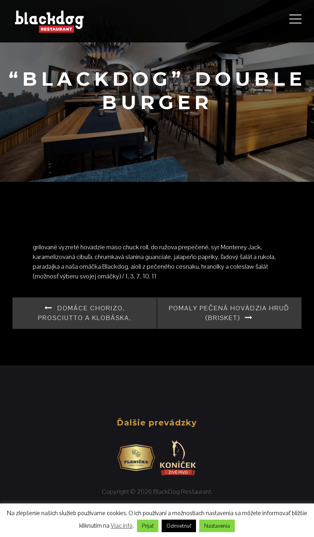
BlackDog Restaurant (182, 491)
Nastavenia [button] (217, 525)
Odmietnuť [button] (178, 525)
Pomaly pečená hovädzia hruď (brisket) (229, 313)
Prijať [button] (148, 525)
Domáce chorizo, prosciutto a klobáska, (84, 313)
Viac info (122, 525)
